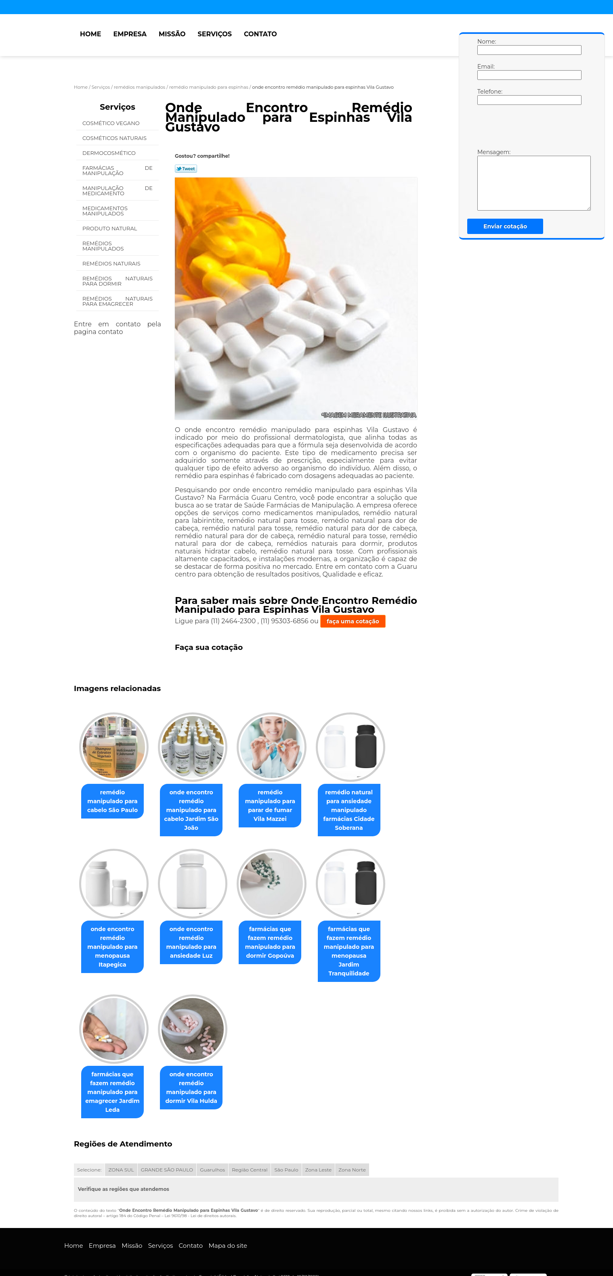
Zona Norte (352, 1162)
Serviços (215, 34)
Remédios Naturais (112, 263)
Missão (172, 34)
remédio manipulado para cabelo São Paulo (114, 801)
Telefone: (485, 96)
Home (90, 34)
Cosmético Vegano (111, 123)
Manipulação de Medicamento (117, 190)
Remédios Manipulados (103, 246)
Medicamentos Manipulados (105, 211)
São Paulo (286, 1162)
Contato (260, 34)
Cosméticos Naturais (115, 138)
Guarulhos (212, 1162)
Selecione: (89, 1162)
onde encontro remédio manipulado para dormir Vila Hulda (196, 1079)
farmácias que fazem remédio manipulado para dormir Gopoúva (278, 943)
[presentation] (528, 128)
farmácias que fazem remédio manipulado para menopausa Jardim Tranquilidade (360, 947)
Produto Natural (110, 228)
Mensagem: (485, 179)
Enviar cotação (505, 226)
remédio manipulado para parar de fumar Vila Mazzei (278, 806)
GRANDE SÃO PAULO (167, 1162)
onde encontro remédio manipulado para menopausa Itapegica (114, 947)
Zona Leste (318, 1162)
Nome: (485, 46)
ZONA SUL (121, 1162)
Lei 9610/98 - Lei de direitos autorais (199, 1207)
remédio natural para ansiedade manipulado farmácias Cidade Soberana (360, 810)
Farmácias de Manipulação (117, 170)
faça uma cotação (353, 621)
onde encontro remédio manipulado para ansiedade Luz (196, 943)
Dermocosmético (109, 153)
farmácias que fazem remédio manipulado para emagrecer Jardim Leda (114, 1084)
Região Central (249, 1162)
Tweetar (186, 169)
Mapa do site (227, 1237)
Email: (485, 71)
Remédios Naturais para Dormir (117, 281)
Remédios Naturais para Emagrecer (117, 301)
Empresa (130, 34)
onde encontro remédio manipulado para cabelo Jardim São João (196, 810)
